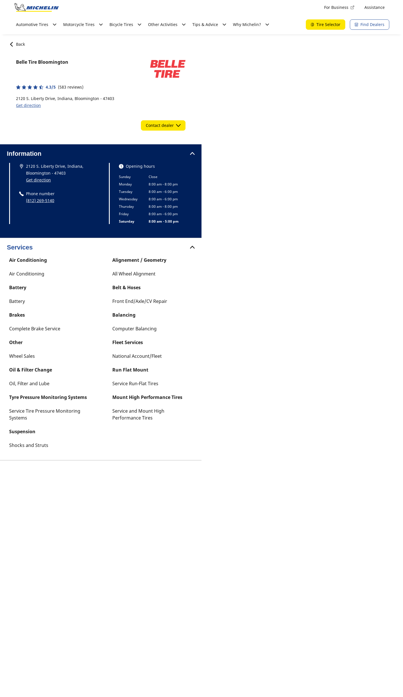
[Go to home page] (36, 7)
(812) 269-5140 (40, 200)
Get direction (28, 105)
